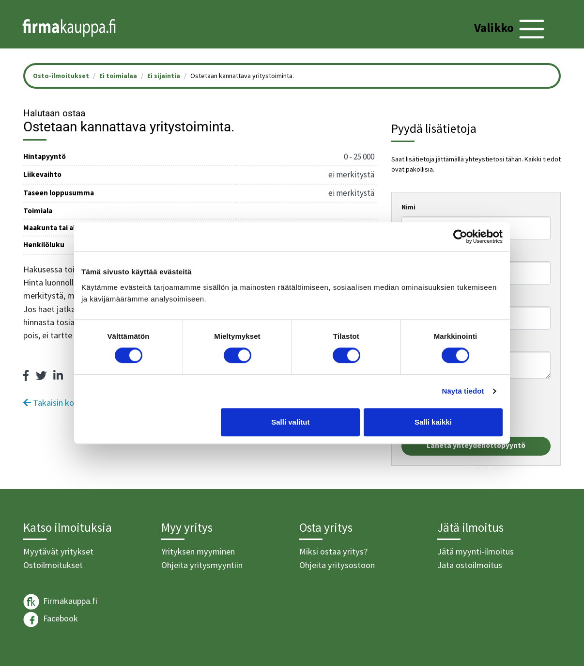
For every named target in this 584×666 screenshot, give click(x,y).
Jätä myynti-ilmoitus (475, 551)
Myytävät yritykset (58, 551)
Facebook (50, 619)
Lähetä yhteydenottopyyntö (476, 445)
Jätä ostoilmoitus (469, 565)
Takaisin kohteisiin (61, 402)
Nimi (408, 207)
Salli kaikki (433, 422)
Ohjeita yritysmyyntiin (202, 565)
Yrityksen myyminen (198, 551)
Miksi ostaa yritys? (333, 551)
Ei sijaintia (163, 75)
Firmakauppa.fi (60, 602)
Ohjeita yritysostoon (337, 565)
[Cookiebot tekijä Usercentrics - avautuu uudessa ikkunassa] (460, 236)
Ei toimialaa (118, 75)
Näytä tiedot (463, 391)
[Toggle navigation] (510, 29)
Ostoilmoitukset (53, 565)
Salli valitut (290, 422)
